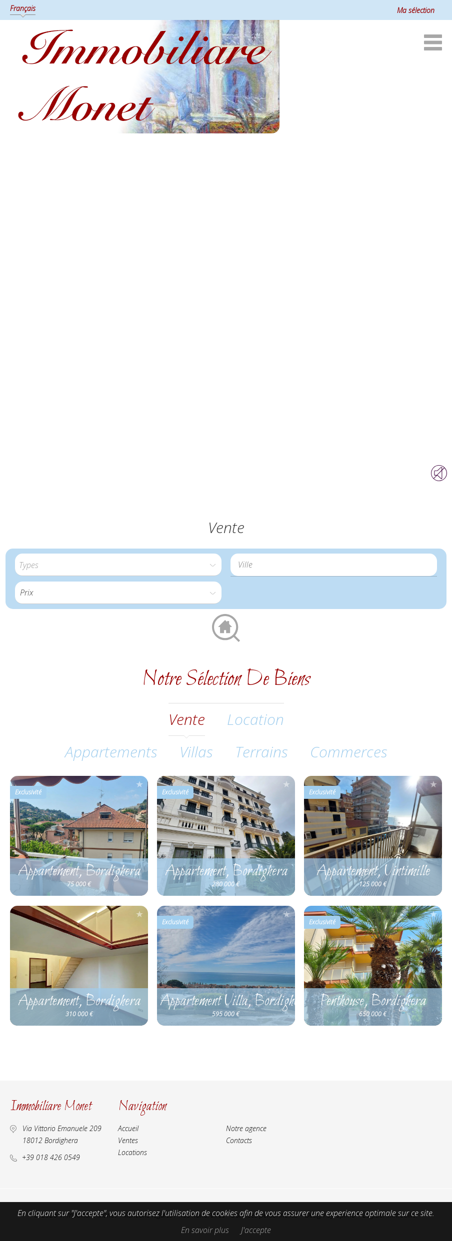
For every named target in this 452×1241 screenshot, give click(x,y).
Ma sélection (415, 10)
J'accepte (256, 1230)
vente (186, 719)
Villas (196, 751)
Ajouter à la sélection (139, 784)
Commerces (349, 751)
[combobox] (333, 565)
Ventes (128, 1140)
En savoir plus (205, 1230)
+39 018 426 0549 (51, 1157)
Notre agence (246, 1128)
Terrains (261, 751)
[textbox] (336, 565)
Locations (132, 1152)
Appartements (111, 751)
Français (23, 8)
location (255, 719)
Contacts (239, 1140)
